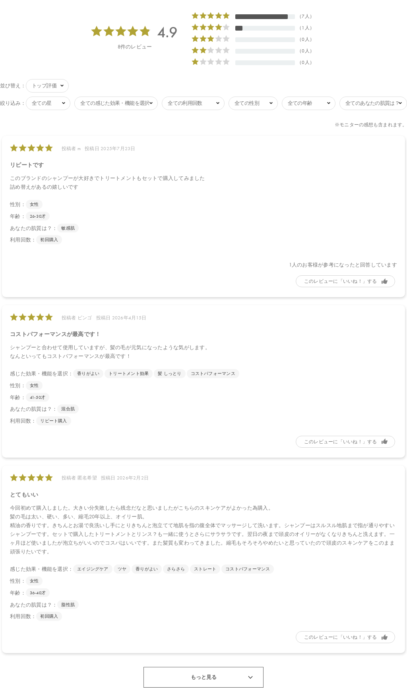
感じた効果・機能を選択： (41, 372)
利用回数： (23, 238)
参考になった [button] (345, 280)
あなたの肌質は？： (33, 226)
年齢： (18, 214)
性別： (18, 202)
